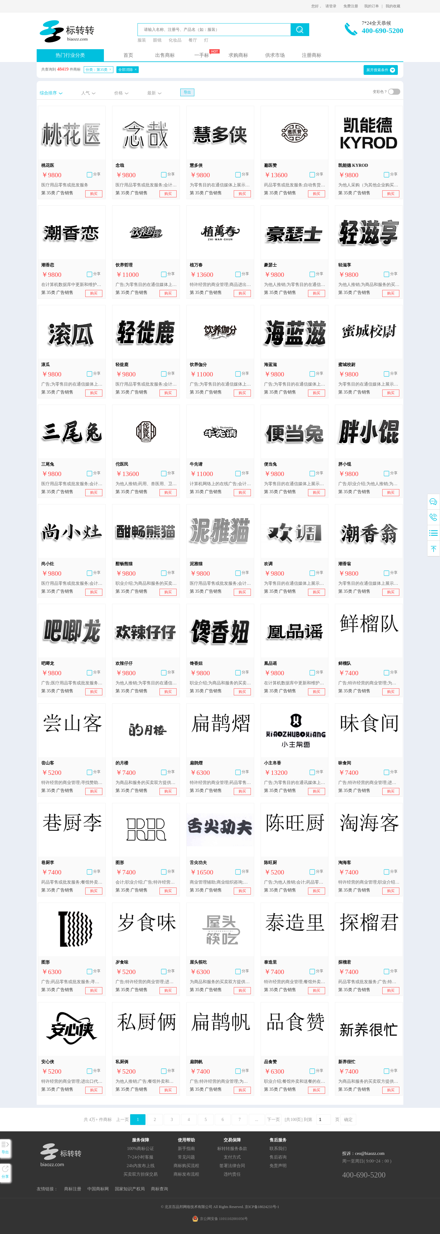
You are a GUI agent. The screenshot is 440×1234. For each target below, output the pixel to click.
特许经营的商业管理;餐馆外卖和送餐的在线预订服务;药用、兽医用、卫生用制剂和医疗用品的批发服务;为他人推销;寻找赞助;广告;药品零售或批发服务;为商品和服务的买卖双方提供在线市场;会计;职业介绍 (294, 982)
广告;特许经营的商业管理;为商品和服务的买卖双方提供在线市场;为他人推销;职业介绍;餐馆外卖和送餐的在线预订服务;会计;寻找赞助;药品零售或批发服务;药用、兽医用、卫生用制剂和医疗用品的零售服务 (220, 1081)
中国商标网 (98, 1189)
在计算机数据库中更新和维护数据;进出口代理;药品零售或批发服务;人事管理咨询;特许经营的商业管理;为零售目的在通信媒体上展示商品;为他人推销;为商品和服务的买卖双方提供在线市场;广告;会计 (71, 284)
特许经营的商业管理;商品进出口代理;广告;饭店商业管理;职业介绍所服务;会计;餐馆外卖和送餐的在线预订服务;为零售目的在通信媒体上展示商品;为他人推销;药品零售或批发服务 (220, 284)
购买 (93, 194)
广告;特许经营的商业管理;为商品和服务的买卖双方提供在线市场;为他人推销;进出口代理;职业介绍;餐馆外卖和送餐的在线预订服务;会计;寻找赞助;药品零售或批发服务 (368, 683)
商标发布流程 (186, 1174)
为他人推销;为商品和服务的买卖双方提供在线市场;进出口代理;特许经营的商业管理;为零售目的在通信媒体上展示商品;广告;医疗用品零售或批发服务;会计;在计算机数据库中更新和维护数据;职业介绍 (368, 284)
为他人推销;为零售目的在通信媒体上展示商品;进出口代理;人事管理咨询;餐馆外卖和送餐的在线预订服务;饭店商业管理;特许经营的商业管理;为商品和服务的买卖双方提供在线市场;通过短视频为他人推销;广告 (146, 683)
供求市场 (275, 55)
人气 (85, 93)
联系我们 (278, 1148)
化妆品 (175, 40)
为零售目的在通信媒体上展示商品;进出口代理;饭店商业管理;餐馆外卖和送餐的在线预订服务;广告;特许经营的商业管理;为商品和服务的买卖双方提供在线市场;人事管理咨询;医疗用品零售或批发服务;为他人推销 (294, 583)
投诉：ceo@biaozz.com (363, 1153)
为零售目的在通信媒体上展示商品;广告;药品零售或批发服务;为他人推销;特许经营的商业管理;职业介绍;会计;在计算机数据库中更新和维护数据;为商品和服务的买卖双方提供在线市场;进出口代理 (294, 484)
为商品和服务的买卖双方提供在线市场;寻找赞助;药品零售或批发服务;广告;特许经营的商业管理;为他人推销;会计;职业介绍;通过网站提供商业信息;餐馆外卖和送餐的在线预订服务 (146, 782)
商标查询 (159, 1189)
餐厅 (193, 40)
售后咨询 (278, 1157)
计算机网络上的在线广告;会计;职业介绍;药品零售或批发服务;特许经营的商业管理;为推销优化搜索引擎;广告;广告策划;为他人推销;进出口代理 (220, 484)
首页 (128, 55)
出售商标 (165, 55)
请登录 (330, 6)
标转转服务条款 (232, 1148)
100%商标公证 (140, 1148)
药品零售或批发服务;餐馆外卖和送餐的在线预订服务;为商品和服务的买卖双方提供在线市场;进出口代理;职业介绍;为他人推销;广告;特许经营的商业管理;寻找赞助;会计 (71, 882)
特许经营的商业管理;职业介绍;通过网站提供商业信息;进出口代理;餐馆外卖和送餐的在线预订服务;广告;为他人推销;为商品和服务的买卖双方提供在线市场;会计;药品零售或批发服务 (368, 882)
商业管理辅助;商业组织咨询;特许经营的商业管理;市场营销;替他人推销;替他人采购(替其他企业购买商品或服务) (220, 882)
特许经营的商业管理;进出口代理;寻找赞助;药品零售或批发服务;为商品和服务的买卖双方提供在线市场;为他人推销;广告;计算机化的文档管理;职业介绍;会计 (71, 1081)
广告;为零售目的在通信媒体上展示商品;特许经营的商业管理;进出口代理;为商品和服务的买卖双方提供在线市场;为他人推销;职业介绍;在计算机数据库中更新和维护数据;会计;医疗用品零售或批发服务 (71, 384)
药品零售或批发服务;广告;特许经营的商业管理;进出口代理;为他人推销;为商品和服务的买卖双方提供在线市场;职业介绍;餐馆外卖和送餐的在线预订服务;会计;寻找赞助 (368, 982)
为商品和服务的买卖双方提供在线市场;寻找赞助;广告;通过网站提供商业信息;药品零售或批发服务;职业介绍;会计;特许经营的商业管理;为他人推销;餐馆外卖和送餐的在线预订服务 (220, 982)
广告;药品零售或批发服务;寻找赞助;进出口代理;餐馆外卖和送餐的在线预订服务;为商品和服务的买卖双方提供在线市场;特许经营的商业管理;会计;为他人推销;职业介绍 (71, 982)
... (256, 1119)
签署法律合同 (232, 1165)
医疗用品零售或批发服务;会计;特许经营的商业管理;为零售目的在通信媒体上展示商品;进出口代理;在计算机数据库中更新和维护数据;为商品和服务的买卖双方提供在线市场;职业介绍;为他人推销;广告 (71, 583)
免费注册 (350, 6)
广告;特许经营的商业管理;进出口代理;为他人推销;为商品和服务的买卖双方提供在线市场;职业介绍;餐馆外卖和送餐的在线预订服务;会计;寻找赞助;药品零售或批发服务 (368, 782)
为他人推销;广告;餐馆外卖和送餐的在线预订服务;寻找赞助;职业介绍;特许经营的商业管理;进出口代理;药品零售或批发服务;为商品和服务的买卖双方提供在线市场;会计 (146, 1081)
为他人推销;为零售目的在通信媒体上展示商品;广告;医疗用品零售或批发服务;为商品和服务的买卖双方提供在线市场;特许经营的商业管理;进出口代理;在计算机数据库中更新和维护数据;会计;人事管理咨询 (294, 284)
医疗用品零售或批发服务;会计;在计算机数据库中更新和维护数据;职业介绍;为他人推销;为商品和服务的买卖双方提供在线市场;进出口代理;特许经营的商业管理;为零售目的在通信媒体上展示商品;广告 (146, 185)
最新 (151, 93)
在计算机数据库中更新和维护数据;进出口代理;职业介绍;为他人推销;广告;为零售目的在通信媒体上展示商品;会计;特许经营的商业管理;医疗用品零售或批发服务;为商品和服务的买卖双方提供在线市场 (294, 683)
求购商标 (238, 55)
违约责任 (232, 1174)
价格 (118, 93)
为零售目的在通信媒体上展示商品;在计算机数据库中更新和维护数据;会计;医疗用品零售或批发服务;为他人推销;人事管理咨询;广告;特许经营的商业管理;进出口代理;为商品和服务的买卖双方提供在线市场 (368, 583)
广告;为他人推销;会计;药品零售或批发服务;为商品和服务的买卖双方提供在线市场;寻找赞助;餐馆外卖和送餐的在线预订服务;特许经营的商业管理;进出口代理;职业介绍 (294, 882)
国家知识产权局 (130, 1189)
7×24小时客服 (141, 1157)
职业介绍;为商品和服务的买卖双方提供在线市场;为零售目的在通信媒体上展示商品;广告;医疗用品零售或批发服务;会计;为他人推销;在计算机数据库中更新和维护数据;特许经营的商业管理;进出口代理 (220, 683)
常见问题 (186, 1157)
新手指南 (186, 1148)
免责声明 (278, 1165)
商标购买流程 (186, 1165)
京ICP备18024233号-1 (262, 1207)
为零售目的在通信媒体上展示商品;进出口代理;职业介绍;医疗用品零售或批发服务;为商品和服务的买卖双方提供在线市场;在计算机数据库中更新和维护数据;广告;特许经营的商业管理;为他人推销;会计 (220, 185)
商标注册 (72, 1189)
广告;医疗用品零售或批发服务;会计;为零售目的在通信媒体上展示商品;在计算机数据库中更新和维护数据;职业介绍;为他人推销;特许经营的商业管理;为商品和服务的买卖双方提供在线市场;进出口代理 (71, 683)
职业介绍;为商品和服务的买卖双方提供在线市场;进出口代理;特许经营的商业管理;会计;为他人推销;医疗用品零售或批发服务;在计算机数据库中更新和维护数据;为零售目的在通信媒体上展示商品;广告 (146, 583)
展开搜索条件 (377, 70)
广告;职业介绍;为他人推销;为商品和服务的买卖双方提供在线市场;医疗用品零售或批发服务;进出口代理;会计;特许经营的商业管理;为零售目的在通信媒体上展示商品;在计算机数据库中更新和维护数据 (368, 484)
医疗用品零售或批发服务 (64, 185)
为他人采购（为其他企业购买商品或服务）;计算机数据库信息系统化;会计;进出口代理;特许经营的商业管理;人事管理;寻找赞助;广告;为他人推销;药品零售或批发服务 (368, 185)
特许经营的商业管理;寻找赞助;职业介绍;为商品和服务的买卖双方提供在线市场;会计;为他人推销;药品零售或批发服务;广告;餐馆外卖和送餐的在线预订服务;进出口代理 (71, 782)
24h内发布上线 (141, 1165)
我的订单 (371, 6)
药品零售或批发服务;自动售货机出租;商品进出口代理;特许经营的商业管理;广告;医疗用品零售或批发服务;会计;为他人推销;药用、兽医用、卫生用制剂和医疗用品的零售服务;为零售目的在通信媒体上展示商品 (294, 185)
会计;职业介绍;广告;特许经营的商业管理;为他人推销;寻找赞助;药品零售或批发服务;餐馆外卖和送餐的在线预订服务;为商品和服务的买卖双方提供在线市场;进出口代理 (146, 882)
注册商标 (311, 55)
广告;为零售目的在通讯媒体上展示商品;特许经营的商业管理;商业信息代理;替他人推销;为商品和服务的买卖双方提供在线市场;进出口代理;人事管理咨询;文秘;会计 (294, 782)
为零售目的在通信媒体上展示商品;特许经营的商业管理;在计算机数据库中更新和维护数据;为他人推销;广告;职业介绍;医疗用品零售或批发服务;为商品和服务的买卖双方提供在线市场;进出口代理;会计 (368, 384)
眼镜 (157, 40)
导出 (187, 92)
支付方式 (232, 1157)
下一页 (273, 1119)
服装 (142, 40)
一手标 (201, 55)
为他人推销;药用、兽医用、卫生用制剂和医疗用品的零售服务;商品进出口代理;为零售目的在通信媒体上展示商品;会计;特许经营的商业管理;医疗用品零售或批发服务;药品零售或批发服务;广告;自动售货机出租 (146, 484)
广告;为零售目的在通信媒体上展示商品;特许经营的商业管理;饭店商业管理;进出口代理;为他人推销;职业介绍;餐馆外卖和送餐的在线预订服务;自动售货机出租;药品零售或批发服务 (146, 284)
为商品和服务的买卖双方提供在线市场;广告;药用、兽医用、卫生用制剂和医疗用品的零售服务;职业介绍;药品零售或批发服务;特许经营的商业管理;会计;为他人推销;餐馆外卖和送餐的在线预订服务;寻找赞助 (368, 1081)
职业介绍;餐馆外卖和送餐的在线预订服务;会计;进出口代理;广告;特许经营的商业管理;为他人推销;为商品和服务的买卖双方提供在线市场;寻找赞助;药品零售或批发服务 (294, 1081)
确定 (348, 1119)
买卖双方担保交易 (140, 1174)
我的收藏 (393, 6)
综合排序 (48, 93)
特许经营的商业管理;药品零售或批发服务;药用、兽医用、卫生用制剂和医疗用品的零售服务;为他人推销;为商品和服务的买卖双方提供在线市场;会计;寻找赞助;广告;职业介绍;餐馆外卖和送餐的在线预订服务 (220, 782)
